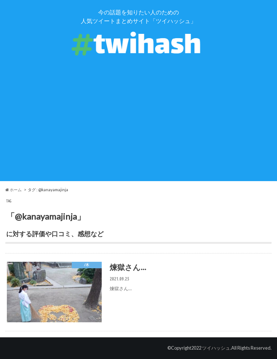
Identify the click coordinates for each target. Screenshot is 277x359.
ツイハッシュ (216, 348)
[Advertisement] (138, 130)
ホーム (13, 189)
